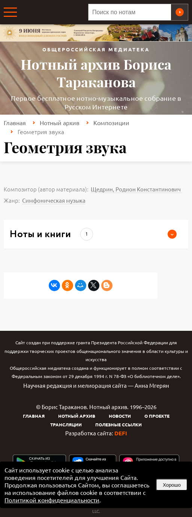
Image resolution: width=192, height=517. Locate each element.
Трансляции (66, 424)
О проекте (157, 416)
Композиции (111, 122)
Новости (120, 416)
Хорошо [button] (172, 485)
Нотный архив (60, 122)
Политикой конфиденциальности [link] (51, 500)
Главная (15, 122)
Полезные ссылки (118, 424)
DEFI (120, 433)
